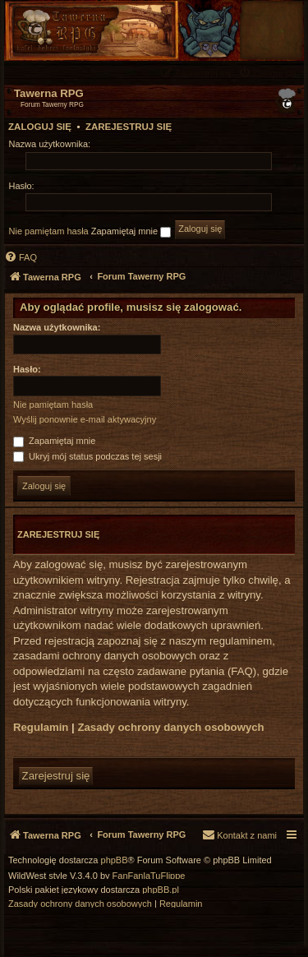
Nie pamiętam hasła (49, 231)
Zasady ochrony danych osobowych (170, 727)
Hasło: (27, 369)
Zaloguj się (39, 127)
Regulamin (40, 727)
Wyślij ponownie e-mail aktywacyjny (84, 419)
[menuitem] (269, 73)
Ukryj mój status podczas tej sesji (87, 456)
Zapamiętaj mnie (131, 232)
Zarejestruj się (128, 127)
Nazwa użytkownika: (56, 327)
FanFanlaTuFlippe (149, 876)
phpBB (114, 860)
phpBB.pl (160, 890)
